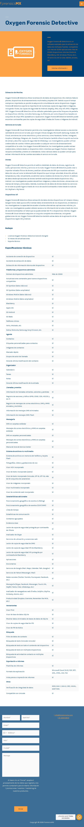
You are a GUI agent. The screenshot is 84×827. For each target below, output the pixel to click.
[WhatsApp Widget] (79, 817)
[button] (59, 68)
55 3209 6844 (63, 718)
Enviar (21, 809)
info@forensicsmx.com (63, 715)
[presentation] (18, 799)
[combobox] (4, 732)
